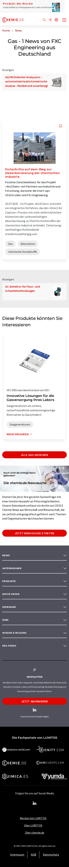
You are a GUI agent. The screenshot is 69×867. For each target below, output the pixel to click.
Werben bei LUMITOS (33, 818)
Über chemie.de (34, 832)
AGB (33, 854)
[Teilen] (50, 20)
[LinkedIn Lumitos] (34, 803)
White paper (11, 594)
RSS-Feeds (9, 645)
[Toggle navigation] (64, 20)
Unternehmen (12, 568)
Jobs (5, 619)
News (6, 555)
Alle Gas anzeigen (34, 455)
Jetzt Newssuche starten (34, 533)
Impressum (17, 854)
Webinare (9, 607)
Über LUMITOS (33, 825)
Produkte (9, 581)
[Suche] (44, 20)
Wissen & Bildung (14, 632)
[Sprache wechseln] (56, 20)
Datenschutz (51, 854)
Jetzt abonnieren (34, 701)
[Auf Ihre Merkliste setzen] (60, 126)
